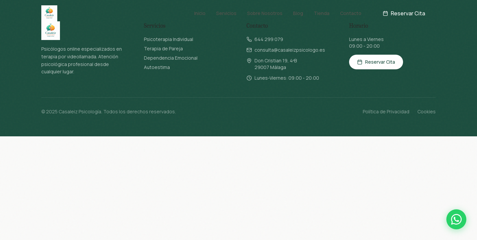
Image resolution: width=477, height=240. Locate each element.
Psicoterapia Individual (168, 39)
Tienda (321, 10)
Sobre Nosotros (264, 10)
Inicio (200, 10)
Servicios (226, 10)
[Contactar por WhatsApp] (456, 219)
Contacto (350, 10)
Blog (298, 10)
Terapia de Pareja (163, 48)
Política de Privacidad (386, 111)
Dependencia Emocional (171, 58)
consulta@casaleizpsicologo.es (289, 50)
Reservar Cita (404, 10)
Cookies (426, 111)
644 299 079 (268, 39)
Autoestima (157, 67)
